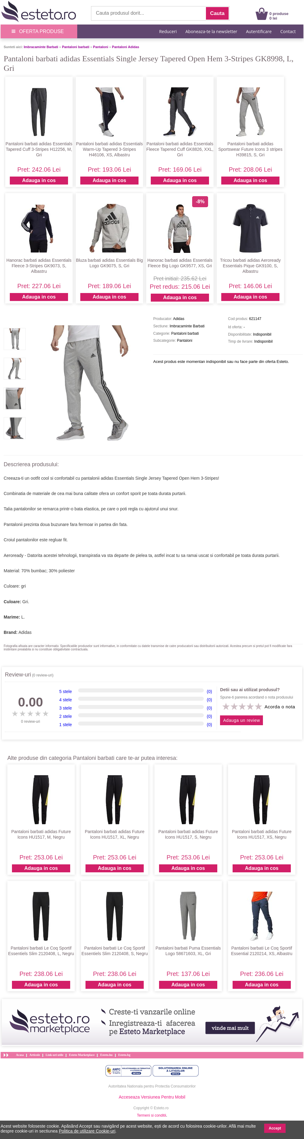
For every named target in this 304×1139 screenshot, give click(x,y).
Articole (34, 1055)
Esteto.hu (106, 1055)
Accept (275, 1128)
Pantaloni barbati (75, 47)
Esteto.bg (124, 1055)
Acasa (20, 1055)
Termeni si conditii (151, 1115)
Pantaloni (100, 47)
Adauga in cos (38, 180)
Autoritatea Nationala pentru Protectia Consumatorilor (152, 1086)
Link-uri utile (54, 1055)
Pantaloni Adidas (125, 47)
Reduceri (168, 31)
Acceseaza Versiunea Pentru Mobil (152, 1097)
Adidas (25, 632)
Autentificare (259, 31)
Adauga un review (241, 720)
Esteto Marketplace (82, 1055)
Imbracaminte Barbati (41, 47)
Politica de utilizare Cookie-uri (87, 1131)
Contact (288, 31)
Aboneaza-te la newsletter (211, 31)
